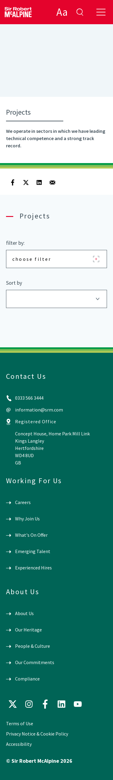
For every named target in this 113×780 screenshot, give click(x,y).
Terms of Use (19, 723)
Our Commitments (34, 662)
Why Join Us (27, 519)
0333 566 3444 (29, 398)
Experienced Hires (33, 568)
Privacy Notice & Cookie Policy (37, 734)
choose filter (32, 259)
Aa (61, 12)
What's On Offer (31, 535)
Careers (23, 502)
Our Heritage (28, 630)
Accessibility (19, 744)
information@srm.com (39, 410)
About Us (24, 613)
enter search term (80, 12)
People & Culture (32, 646)
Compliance (27, 679)
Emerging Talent (32, 551)
